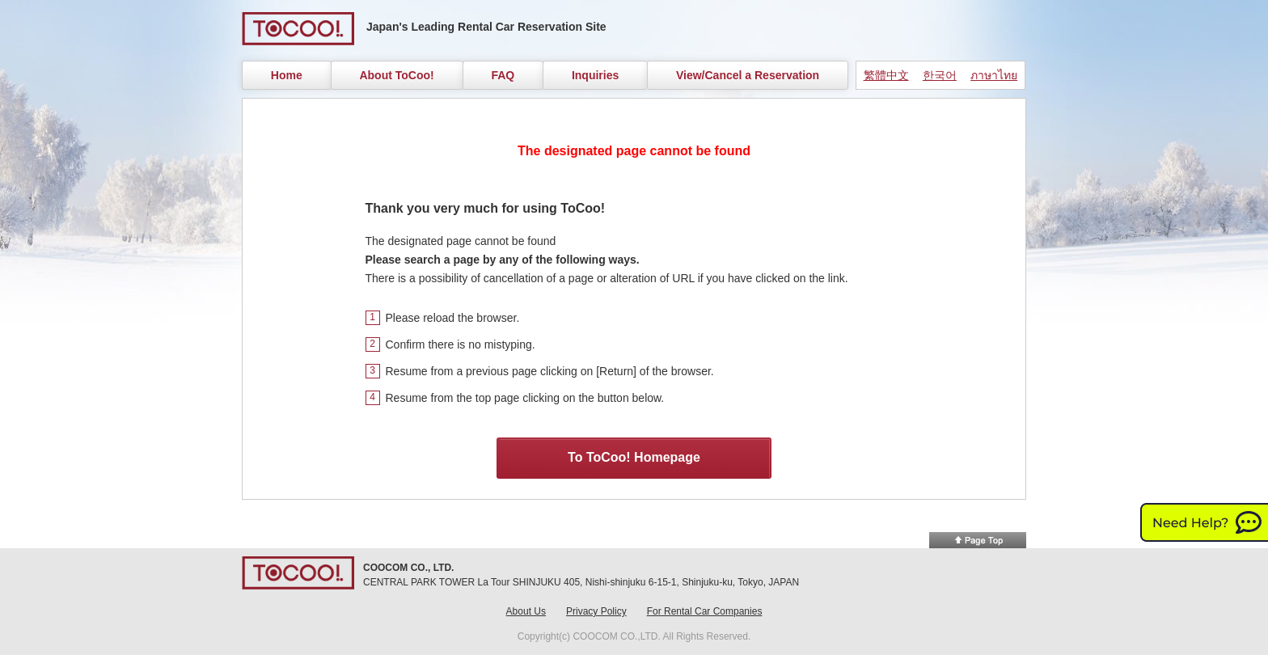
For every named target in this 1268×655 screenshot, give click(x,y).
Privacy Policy (596, 611)
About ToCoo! (396, 75)
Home (286, 75)
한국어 (940, 75)
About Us (526, 611)
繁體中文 (886, 75)
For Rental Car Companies (705, 611)
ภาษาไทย (993, 75)
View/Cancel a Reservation (747, 75)
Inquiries (595, 75)
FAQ (502, 75)
